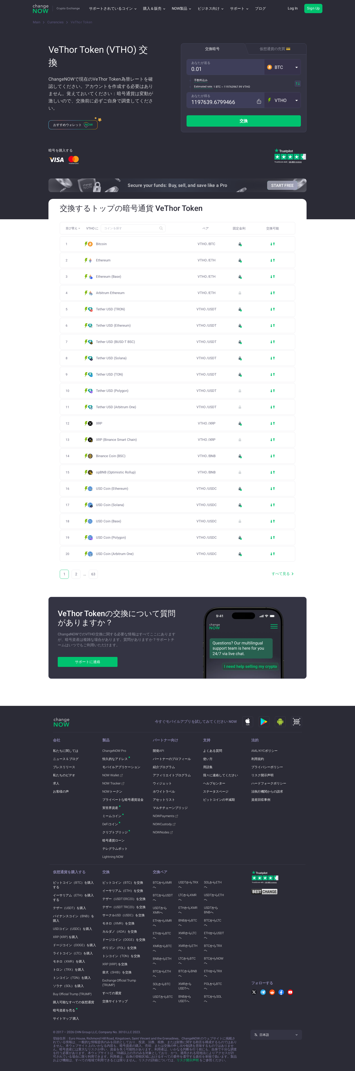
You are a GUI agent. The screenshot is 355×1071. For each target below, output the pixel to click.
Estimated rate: (203, 86)
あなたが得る (200, 96)
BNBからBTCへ (187, 923)
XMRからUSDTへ (185, 986)
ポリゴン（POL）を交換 (119, 948)
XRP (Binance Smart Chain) (117, 440)
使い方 (208, 759)
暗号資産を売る (64, 1010)
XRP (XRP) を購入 (65, 937)
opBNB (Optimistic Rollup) (116, 472)
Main (36, 22)
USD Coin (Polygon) (112, 538)
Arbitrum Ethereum (111, 293)
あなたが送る (200, 63)
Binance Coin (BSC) (112, 456)
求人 (56, 783)
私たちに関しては (65, 751)
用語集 (208, 767)
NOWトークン (112, 791)
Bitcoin (101, 244)
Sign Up (313, 8)
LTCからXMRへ (187, 897)
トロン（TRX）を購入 (68, 969)
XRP (99, 423)
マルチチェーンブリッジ (170, 808)
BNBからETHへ (162, 961)
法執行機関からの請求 (267, 791)
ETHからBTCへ (162, 935)
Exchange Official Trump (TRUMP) (119, 983)
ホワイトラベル (164, 791)
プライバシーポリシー (267, 767)
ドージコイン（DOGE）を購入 (74, 945)
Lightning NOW (112, 857)
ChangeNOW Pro (114, 751)
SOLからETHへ (213, 884)
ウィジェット (162, 783)
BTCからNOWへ (213, 961)
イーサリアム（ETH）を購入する (73, 897)
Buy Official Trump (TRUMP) (72, 994)
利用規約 (257, 759)
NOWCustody (164, 824)
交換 (244, 120)
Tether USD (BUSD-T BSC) (117, 342)
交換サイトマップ (115, 1001)
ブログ (260, 8)
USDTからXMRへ (160, 910)
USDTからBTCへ (163, 999)
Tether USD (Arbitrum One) (117, 407)
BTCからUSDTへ (163, 897)
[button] (282, 67)
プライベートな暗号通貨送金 (123, 799)
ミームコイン (111, 816)
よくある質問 (212, 751)
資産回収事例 (260, 799)
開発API (158, 751)
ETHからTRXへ (213, 973)
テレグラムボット (115, 848)
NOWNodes (163, 832)
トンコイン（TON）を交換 (121, 956)
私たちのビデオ (64, 775)
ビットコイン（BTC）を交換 (122, 882)
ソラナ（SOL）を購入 (68, 986)
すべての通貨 (111, 993)
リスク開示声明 (262, 775)
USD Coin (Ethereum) (113, 489)
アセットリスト (164, 799)
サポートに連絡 (87, 662)
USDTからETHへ (214, 897)
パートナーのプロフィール (172, 759)
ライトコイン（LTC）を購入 (73, 953)
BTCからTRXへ (213, 948)
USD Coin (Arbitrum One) (116, 554)
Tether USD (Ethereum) (114, 326)
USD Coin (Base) (110, 521)
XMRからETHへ (187, 948)
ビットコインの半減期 (219, 799)
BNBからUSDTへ (184, 999)
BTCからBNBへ (187, 973)
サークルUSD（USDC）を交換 (123, 915)
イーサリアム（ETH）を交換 (122, 890)
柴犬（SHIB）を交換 (117, 972)
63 (93, 574)
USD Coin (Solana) (111, 505)
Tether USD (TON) (111, 374)
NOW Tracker (113, 783)
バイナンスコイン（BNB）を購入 (73, 918)
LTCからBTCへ (187, 961)
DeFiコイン (110, 824)
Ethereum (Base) (110, 277)
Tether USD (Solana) (112, 358)
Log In (293, 8)
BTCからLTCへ (212, 923)
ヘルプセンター (214, 783)
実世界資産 (110, 808)
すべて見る (283, 574)
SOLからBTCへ (161, 986)
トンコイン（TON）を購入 (72, 977)
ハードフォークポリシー (268, 783)
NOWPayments (165, 816)
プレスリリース (64, 767)
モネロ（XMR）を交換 (118, 923)
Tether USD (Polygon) (113, 391)
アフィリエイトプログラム (172, 775)
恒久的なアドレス (115, 759)
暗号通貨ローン (113, 840)
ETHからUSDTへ (214, 935)
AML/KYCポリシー (264, 751)
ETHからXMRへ (162, 923)
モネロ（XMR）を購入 (69, 961)
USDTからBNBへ (211, 910)
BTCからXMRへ (162, 885)
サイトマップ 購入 (66, 1018)
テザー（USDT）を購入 (69, 908)
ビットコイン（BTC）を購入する (73, 885)
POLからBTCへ (213, 986)
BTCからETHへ (162, 974)
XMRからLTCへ (187, 935)
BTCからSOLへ (213, 999)
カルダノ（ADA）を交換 (119, 931)
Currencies (55, 22)
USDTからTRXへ (188, 884)
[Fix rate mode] (260, 100)
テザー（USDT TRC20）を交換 (124, 907)
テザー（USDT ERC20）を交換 (124, 899)
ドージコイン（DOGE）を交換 (123, 939)
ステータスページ (215, 791)
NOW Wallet (112, 775)
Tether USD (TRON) (112, 309)
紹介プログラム (164, 767)
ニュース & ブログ (66, 759)
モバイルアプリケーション (121, 767)
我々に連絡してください (220, 775)
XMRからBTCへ (162, 948)
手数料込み (201, 80)
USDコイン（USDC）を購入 (72, 929)
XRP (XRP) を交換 (114, 964)
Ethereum (103, 260)
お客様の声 (61, 791)
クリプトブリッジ (115, 832)
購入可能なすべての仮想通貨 (73, 1002)
